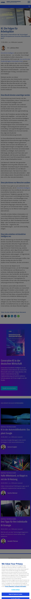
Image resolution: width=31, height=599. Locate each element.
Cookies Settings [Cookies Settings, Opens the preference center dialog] (15, 594)
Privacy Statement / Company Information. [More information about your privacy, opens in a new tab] (15, 591)
